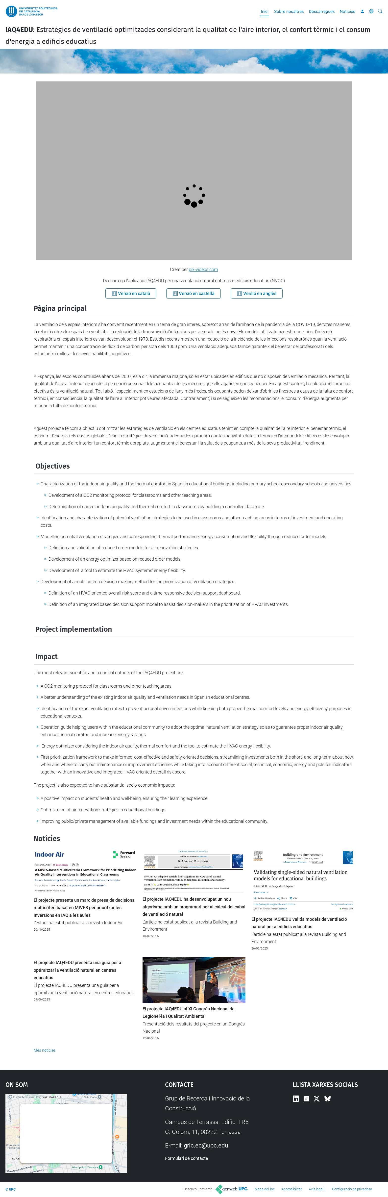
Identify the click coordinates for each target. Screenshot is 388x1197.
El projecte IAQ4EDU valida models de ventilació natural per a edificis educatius (299, 923)
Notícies (347, 11)
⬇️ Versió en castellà (193, 293)
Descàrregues (322, 11)
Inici (264, 11)
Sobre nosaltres (289, 11)
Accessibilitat (292, 1189)
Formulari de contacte (186, 1158)
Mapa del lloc (265, 1189)
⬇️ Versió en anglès (256, 293)
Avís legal (316, 1189)
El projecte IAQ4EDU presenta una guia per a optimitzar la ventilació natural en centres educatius (77, 970)
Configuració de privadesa (352, 1189)
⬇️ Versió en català (131, 293)
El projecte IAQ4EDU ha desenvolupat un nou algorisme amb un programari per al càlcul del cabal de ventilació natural (194, 907)
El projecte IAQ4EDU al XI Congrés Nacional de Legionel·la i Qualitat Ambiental (189, 1012)
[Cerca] (380, 11)
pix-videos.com (203, 269)
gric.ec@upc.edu (206, 1145)
